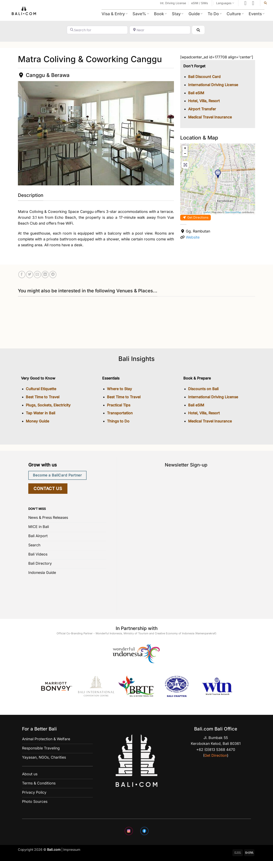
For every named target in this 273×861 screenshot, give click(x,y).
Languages (225, 3)
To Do (215, 13)
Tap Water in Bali (40, 413)
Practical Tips (118, 405)
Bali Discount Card (204, 76)
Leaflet (206, 212)
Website (193, 237)
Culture (235, 13)
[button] (29, 133)
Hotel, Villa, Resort (204, 101)
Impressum (71, 850)
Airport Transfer (202, 109)
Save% (141, 13)
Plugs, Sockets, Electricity (48, 405)
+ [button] (185, 148)
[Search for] (97, 30)
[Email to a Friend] (37, 274)
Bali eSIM (196, 93)
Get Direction (215, 755)
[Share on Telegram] (52, 274)
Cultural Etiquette (41, 389)
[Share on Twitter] (29, 274)
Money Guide (37, 421)
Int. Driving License (173, 3)
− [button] (185, 153)
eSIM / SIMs (199, 3)
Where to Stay (119, 389)
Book (160, 13)
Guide (195, 13)
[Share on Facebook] (21, 274)
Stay (177, 13)
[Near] (159, 30)
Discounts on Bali (203, 389)
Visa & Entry (115, 13)
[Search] (198, 30)
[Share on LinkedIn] (45, 274)
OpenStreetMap (233, 212)
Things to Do (118, 421)
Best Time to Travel (42, 397)
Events (256, 13)
